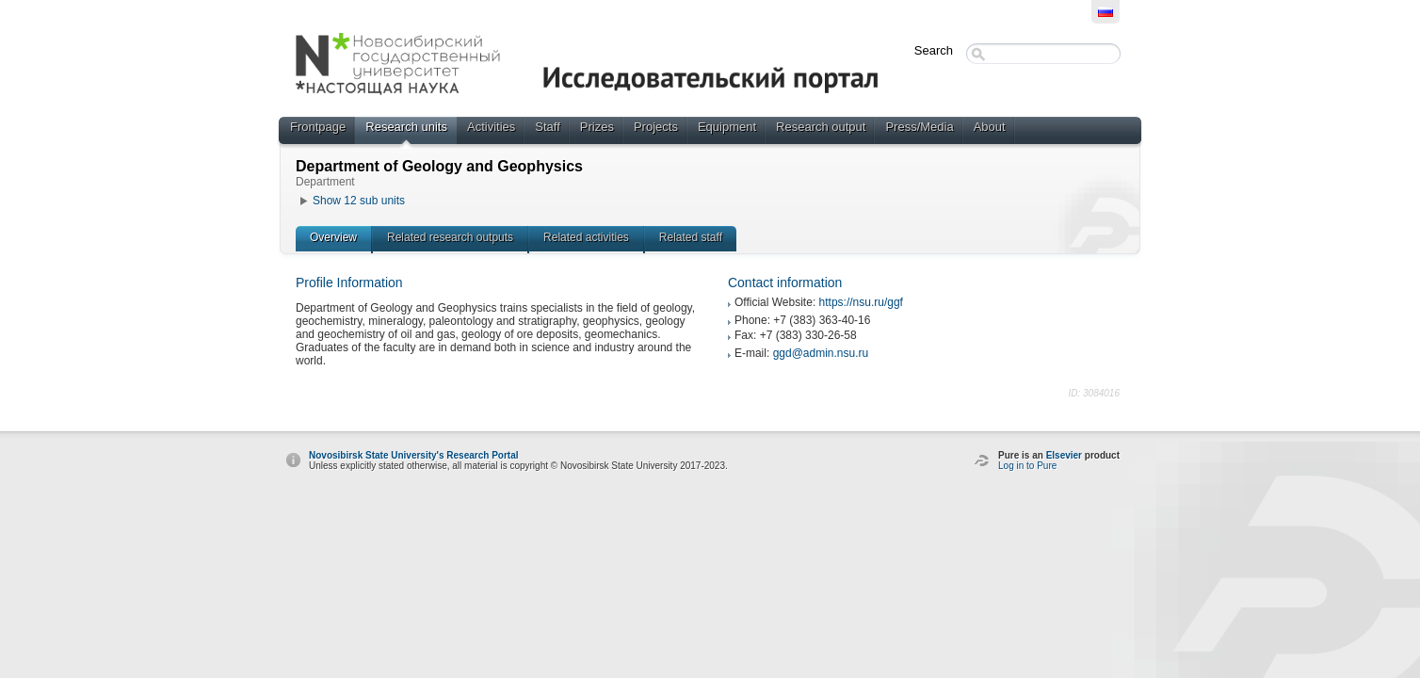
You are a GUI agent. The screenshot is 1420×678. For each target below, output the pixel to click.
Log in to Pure (1027, 465)
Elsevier (1064, 455)
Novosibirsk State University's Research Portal (413, 455)
